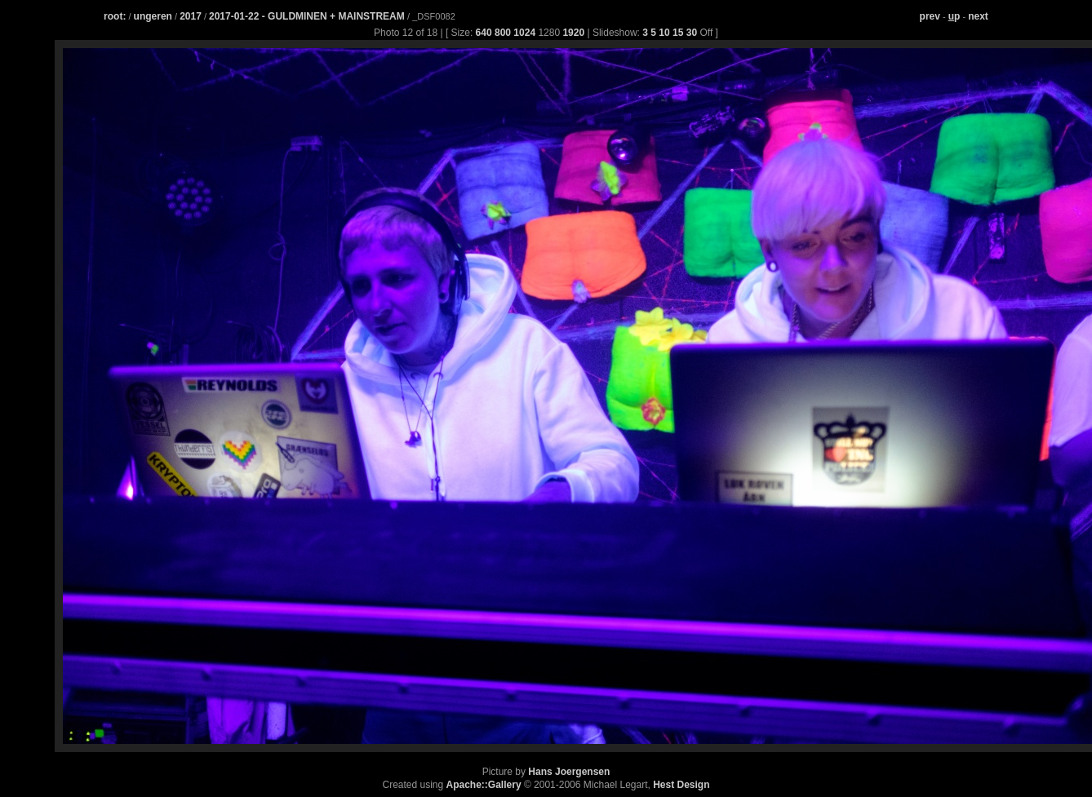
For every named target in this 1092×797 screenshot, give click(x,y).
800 (503, 32)
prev (930, 16)
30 (691, 32)
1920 (573, 32)
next (978, 16)
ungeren (153, 16)
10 (664, 32)
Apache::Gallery (484, 784)
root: (115, 16)
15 (678, 32)
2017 (191, 16)
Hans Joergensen (569, 771)
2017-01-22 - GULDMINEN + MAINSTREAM (308, 16)
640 (484, 32)
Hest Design (681, 784)
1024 (524, 32)
